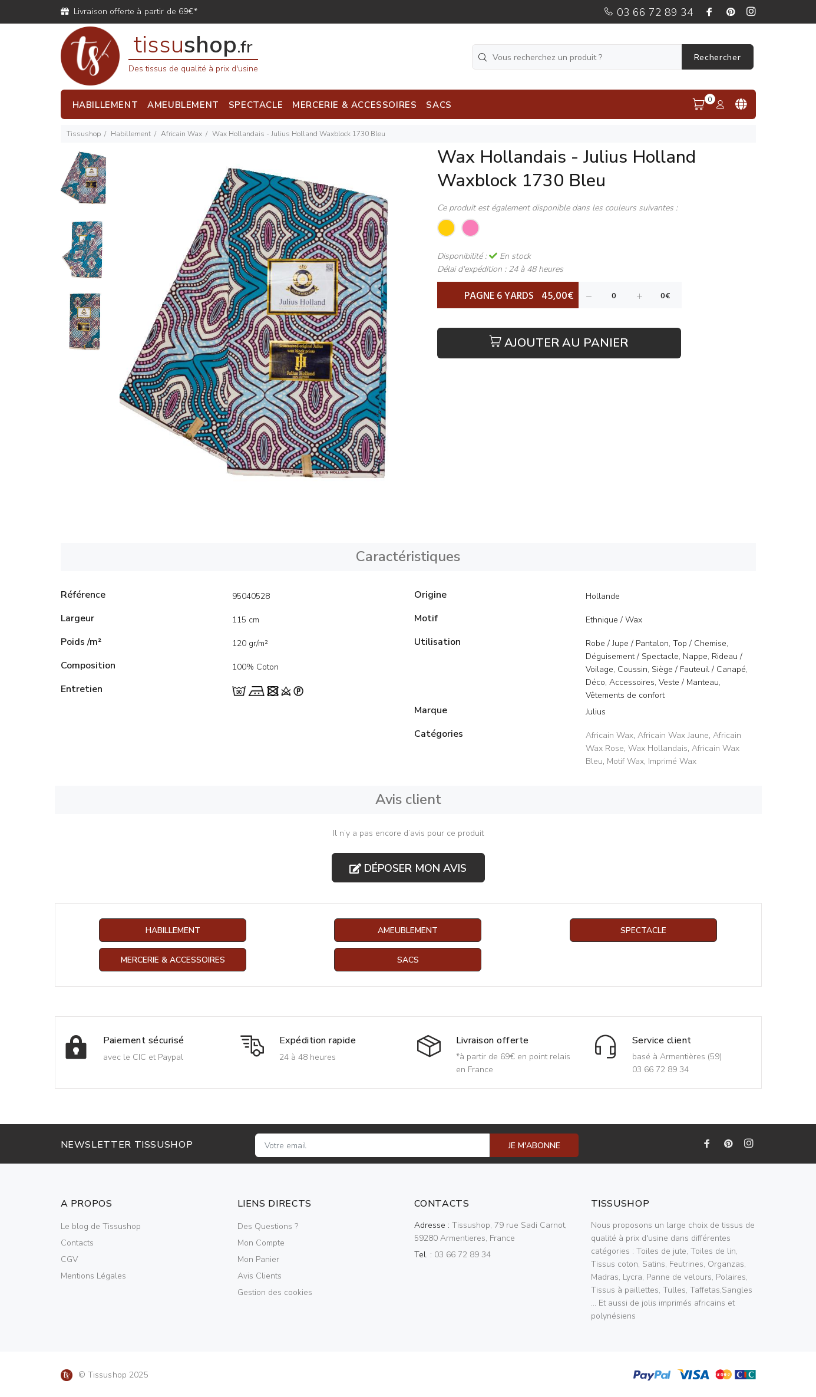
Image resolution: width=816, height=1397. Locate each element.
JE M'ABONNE (534, 1146)
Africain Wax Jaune (673, 735)
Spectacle (643, 930)
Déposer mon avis (408, 868)
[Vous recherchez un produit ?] (578, 57)
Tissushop (84, 134)
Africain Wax (181, 134)
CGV (69, 1260)
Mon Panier (258, 1260)
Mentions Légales (93, 1276)
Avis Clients (259, 1276)
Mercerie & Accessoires (173, 960)
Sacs (408, 960)
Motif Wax (625, 761)
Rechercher (717, 57)
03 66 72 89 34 (648, 12)
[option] (84, 184)
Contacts (77, 1243)
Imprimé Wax (672, 761)
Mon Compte (261, 1243)
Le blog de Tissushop (101, 1227)
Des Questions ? (267, 1227)
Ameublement (408, 930)
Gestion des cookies (274, 1293)
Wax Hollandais (658, 748)
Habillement (131, 134)
